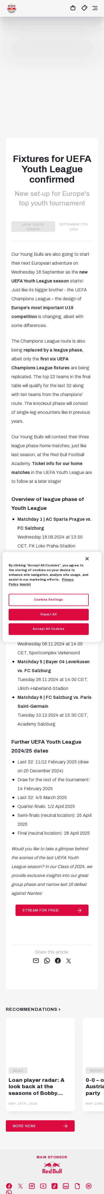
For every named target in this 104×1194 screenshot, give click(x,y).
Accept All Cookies (48, 629)
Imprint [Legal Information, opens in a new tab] (25, 584)
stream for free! (40, 910)
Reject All (48, 614)
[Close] (87, 558)
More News (24, 1126)
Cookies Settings (48, 599)
